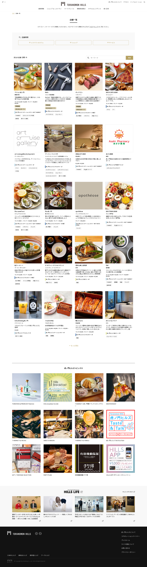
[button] (4, 2)
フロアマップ (93, 27)
